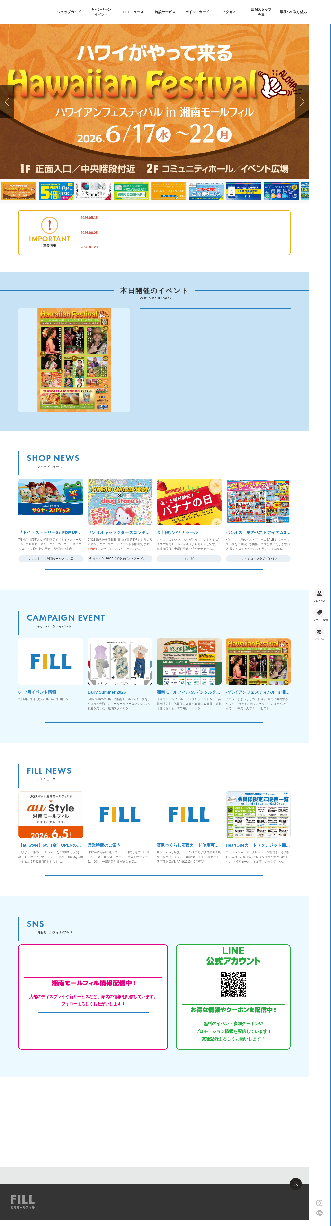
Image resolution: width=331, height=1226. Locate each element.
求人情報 (96, 1201)
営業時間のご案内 (121, 232)
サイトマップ (69, 1201)
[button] (302, 102)
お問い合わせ (123, 1201)
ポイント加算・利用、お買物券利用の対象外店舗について (156, 247)
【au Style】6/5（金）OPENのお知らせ (141, 218)
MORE (154, 608)
